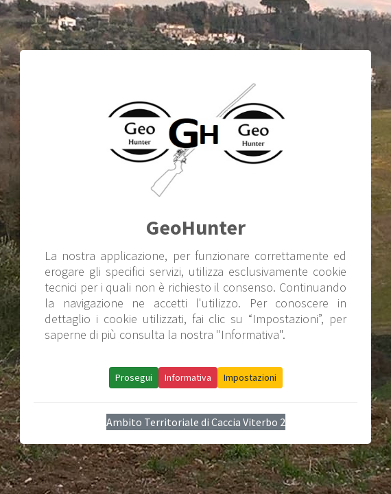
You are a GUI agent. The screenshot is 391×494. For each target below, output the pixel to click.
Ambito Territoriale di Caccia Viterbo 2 (195, 422)
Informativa (188, 377)
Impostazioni (250, 377)
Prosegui (133, 377)
